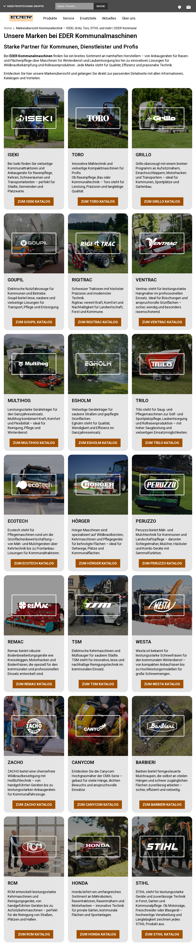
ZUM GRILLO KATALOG (162, 201)
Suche (100, 6)
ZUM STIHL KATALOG (162, 934)
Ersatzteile (88, 18)
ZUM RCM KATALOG (34, 934)
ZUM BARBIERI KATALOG (162, 805)
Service (68, 18)
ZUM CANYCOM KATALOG (98, 805)
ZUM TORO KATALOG (98, 201)
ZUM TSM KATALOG (98, 684)
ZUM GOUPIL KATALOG (34, 322)
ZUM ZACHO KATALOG (34, 805)
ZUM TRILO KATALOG (162, 443)
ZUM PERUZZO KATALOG (162, 563)
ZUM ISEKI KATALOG (34, 201)
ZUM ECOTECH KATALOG (34, 563)
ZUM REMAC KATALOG (34, 684)
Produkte (50, 18)
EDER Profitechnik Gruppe (23, 6)
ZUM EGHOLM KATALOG (97, 443)
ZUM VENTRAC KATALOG (162, 322)
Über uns (129, 18)
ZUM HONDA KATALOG (98, 934)
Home (8, 28)
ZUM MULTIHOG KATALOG (34, 443)
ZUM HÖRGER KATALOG (98, 563)
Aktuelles (109, 18)
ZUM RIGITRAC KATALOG (98, 322)
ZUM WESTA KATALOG (162, 684)
